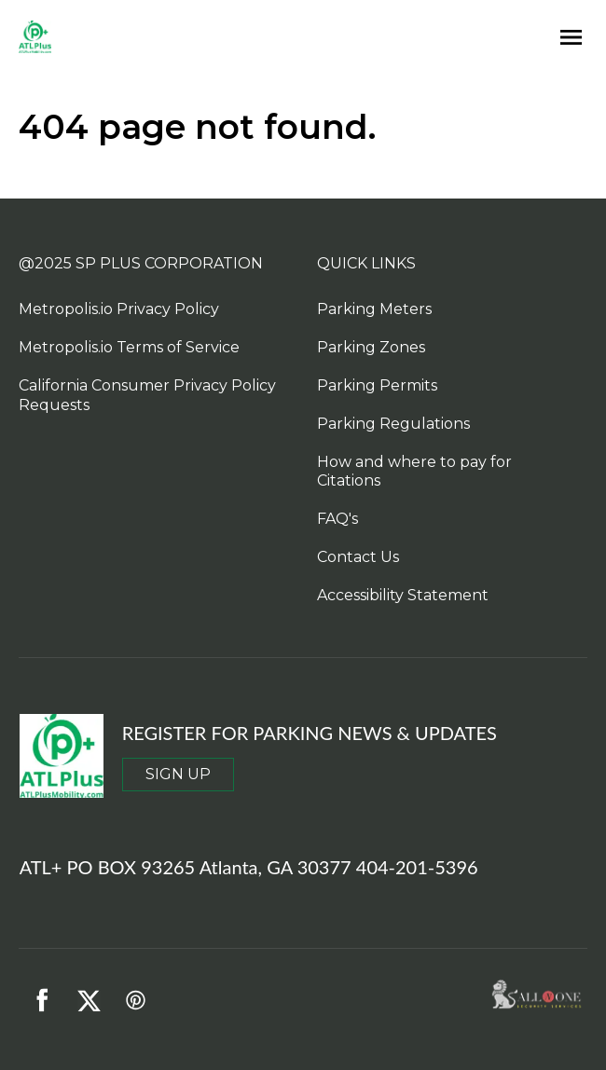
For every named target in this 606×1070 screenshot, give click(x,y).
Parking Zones (371, 347)
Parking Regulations (393, 423)
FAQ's (337, 519)
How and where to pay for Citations (414, 471)
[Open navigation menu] (566, 38)
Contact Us (358, 557)
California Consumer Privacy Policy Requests (147, 395)
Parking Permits (377, 385)
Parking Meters (374, 309)
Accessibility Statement (403, 595)
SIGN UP (178, 774)
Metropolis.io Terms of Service (129, 347)
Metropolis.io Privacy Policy (119, 309)
